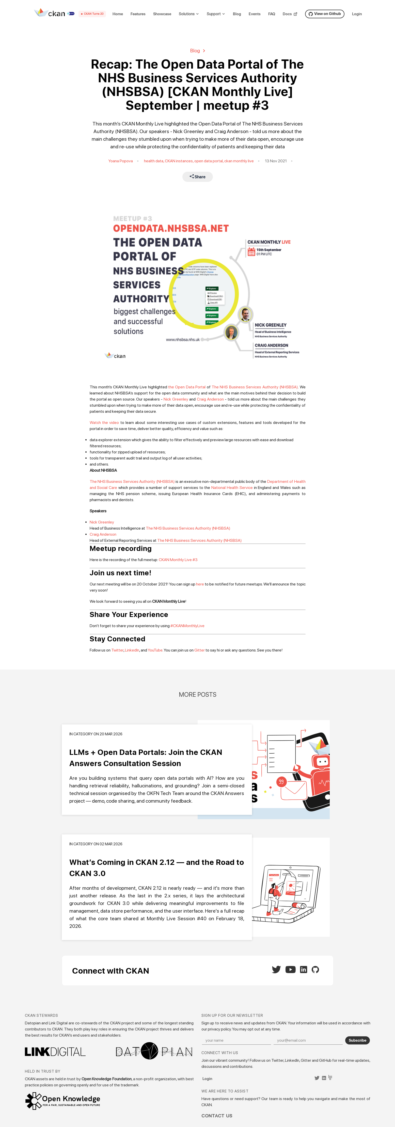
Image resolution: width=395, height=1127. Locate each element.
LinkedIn (132, 650)
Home (118, 14)
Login (357, 14)
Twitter (117, 650)
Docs (290, 14)
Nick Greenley (176, 399)
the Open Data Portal (187, 387)
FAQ (271, 14)
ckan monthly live (239, 160)
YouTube (155, 650)
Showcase (162, 14)
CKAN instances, (179, 160)
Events (255, 14)
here (200, 584)
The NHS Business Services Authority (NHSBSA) (255, 387)
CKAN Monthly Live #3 (178, 559)
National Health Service (232, 487)
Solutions (187, 14)
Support (214, 14)
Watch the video (104, 422)
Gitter (199, 650)
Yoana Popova (120, 160)
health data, (154, 160)
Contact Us (217, 1116)
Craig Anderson (210, 399)
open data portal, (209, 160)
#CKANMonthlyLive (187, 625)
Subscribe (357, 1040)
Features (138, 14)
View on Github (325, 13)
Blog (237, 14)
